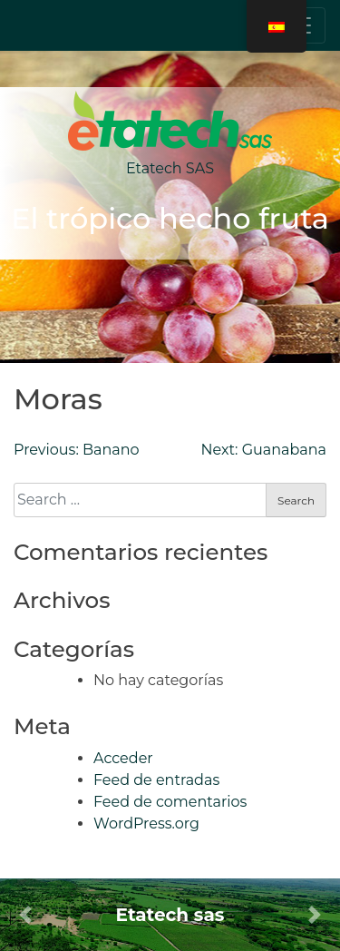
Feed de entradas (156, 780)
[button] (25, 914)
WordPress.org (146, 823)
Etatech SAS (170, 168)
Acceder (123, 758)
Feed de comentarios (170, 801)
